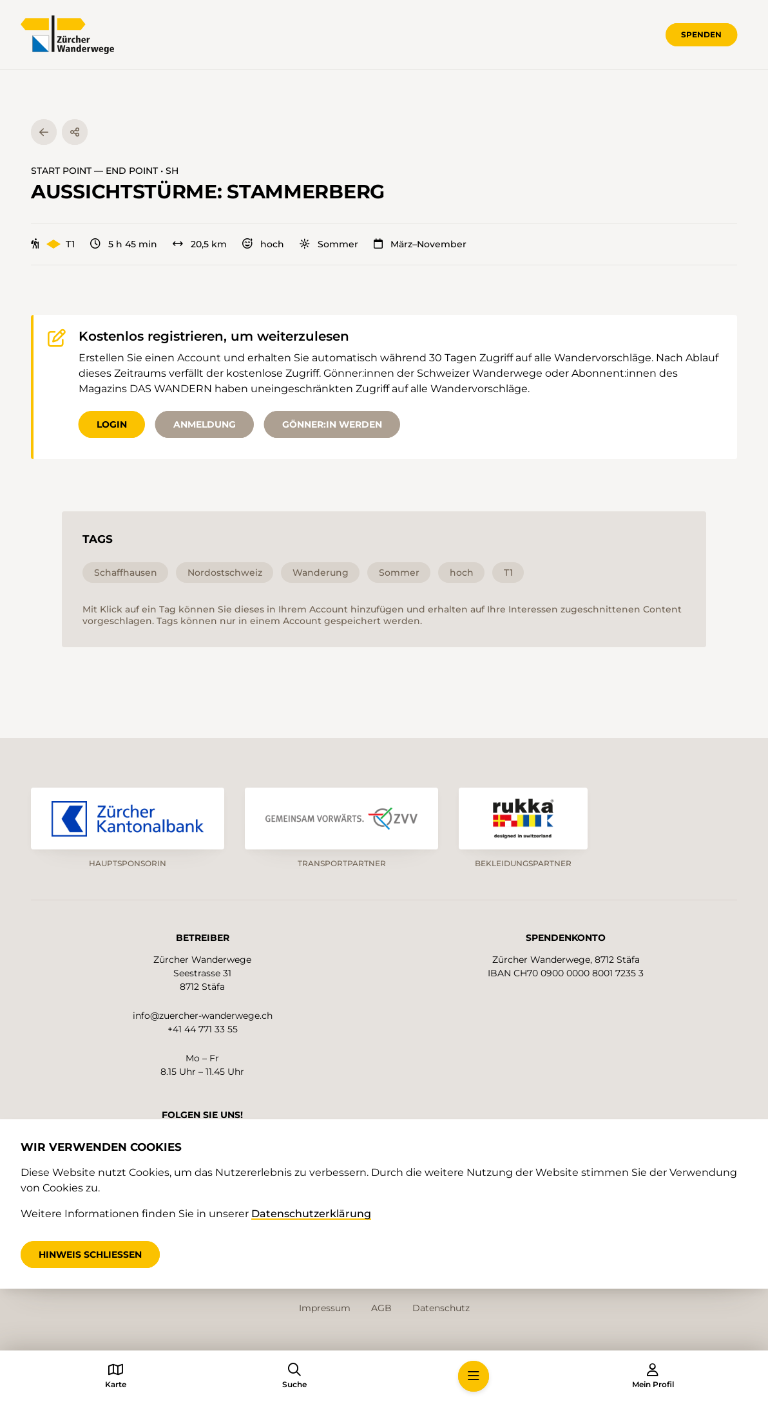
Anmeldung (204, 424)
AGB (381, 1308)
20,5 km (200, 244)
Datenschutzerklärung (311, 1214)
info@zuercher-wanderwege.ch (203, 1015)
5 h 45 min (123, 244)
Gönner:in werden (332, 424)
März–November (420, 244)
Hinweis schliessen (90, 1254)
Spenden (701, 34)
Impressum (324, 1308)
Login (112, 424)
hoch (263, 244)
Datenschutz (441, 1308)
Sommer (329, 244)
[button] (473, 1376)
